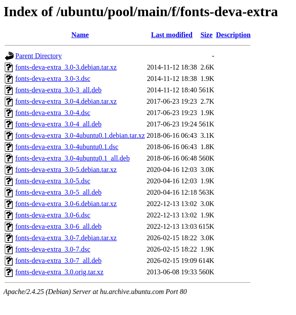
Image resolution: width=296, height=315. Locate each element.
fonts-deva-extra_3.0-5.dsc (53, 181)
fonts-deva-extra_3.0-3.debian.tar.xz (66, 67)
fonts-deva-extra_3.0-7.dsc (53, 249)
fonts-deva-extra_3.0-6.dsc (53, 215)
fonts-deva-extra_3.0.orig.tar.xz (59, 272)
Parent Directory (38, 56)
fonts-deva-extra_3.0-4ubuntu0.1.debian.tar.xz (80, 135)
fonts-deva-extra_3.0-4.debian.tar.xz (66, 101)
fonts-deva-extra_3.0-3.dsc (53, 78)
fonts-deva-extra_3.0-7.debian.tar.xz (66, 238)
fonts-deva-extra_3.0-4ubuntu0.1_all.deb (72, 158)
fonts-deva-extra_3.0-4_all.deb (58, 124)
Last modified (172, 34)
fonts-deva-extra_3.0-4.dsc (53, 112)
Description (233, 34)
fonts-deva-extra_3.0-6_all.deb (58, 226)
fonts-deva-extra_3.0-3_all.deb (58, 90)
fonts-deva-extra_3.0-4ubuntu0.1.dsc (66, 146)
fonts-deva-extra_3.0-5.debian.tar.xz (66, 169)
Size (206, 34)
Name (80, 34)
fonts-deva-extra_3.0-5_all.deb (58, 192)
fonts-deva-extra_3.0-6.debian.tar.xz (66, 203)
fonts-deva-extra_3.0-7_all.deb (58, 260)
